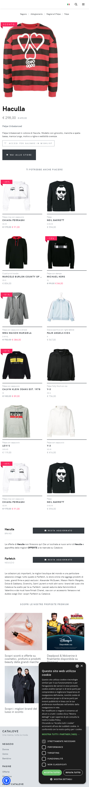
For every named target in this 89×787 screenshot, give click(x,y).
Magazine (7, 776)
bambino (6, 758)
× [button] (81, 666)
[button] (6, 780)
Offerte (5, 771)
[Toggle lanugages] (68, 4)
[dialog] (62, 723)
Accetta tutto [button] (52, 772)
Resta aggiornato (58, 530)
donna (5, 749)
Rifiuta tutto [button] (73, 772)
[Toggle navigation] (83, 4)
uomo (5, 753)
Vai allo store (19, 155)
